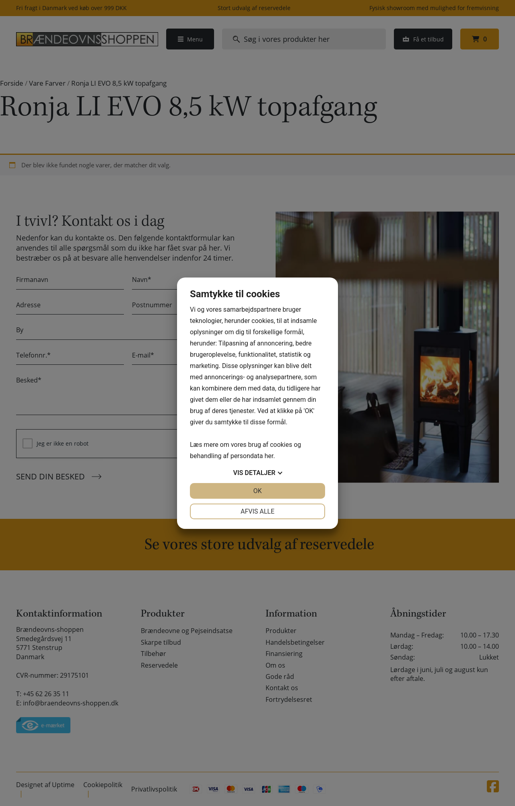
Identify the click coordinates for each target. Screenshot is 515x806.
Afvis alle (257, 511)
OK (257, 491)
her (268, 456)
